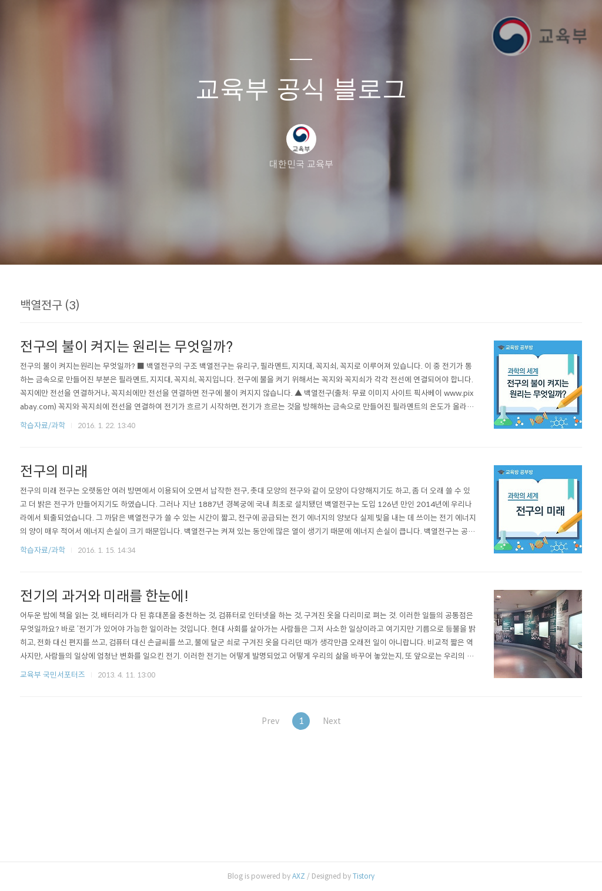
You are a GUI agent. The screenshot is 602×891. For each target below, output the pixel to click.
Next (337, 721)
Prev (265, 721)
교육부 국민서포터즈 (52, 675)
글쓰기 (240, 240)
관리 (360, 240)
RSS (320, 240)
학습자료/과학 (42, 426)
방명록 (280, 240)
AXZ (298, 876)
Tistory (363, 876)
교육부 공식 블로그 (300, 88)
